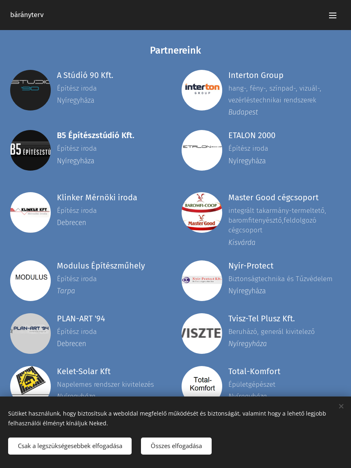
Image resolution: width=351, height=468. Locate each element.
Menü (332, 15)
